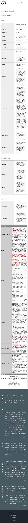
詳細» (24, 403)
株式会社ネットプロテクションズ (19, 329)
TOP (2, 11)
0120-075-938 (14, 382)
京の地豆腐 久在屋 (14, 376)
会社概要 (14, 517)
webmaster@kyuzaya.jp (14, 386)
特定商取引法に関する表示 (14, 515)
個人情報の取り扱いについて (14, 512)
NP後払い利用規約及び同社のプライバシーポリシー (19, 334)
